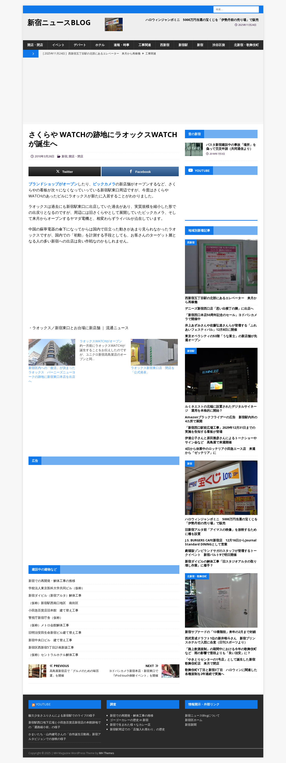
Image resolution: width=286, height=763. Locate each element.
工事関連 (144, 45)
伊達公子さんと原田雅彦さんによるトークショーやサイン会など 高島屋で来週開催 (221, 440)
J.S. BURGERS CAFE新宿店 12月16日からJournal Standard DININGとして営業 (220, 542)
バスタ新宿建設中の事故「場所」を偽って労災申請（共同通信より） (231, 146)
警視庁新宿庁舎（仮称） (45, 617)
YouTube (43, 704)
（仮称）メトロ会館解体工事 (48, 625)
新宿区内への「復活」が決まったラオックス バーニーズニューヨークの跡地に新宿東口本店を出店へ (51, 374)
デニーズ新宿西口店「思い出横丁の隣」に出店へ (219, 308)
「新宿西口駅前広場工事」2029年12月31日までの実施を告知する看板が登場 (220, 429)
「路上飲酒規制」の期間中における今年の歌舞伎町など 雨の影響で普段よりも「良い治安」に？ (221, 651)
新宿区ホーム (193, 720)
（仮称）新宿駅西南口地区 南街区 (53, 603)
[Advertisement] (143, 91)
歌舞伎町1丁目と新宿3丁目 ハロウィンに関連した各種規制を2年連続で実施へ (221, 672)
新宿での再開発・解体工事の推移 (51, 581)
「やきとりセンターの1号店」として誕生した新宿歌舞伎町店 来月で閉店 (220, 661)
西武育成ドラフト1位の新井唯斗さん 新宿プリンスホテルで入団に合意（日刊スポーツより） (220, 640)
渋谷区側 (218, 45)
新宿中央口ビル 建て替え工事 (50, 640)
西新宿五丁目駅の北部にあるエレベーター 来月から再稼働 (221, 300)
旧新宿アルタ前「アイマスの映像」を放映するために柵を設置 (221, 531)
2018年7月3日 (217, 153)
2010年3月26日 (44, 156)
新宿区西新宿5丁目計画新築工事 (51, 647)
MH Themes (106, 753)
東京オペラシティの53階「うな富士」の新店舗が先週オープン (221, 338)
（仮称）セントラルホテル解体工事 (53, 655)
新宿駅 (183, 45)
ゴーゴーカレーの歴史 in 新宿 (129, 720)
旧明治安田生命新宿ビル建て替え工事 (54, 632)
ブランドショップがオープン (53, 183)
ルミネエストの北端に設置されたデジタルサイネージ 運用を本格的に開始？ (221, 408)
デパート (80, 45)
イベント (58, 45)
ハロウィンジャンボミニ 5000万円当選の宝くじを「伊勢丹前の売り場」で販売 (202, 20)
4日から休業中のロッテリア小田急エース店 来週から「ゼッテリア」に (220, 451)
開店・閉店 (35, 45)
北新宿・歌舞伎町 (246, 45)
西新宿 (164, 45)
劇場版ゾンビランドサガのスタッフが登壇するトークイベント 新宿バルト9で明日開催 (221, 553)
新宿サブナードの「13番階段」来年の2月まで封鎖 (220, 632)
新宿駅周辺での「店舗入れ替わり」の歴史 (137, 729)
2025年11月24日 (247, 24)
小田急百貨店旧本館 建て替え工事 (53, 610)
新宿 (200, 45)
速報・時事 (121, 45)
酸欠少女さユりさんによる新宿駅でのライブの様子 (61, 715)
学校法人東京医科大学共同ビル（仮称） (56, 588)
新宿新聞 (191, 725)
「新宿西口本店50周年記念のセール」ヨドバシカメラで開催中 (221, 317)
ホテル (100, 45)
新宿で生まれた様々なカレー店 (130, 725)
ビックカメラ (104, 183)
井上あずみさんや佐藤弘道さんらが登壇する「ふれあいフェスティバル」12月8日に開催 (221, 327)
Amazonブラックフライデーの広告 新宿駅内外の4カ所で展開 (221, 419)
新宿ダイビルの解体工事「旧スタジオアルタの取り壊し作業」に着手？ (221, 563)
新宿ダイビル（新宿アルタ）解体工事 (54, 595)
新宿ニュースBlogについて (202, 715)
